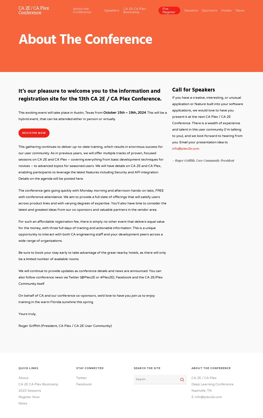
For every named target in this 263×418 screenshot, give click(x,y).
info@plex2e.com (185, 149)
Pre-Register (169, 10)
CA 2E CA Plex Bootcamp (134, 10)
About (23, 378)
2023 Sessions (29, 391)
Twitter (81, 378)
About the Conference (82, 10)
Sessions (191, 10)
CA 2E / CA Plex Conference (33, 10)
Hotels (226, 10)
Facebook (84, 384)
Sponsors (209, 10)
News (240, 10)
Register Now (29, 397)
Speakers (111, 10)
